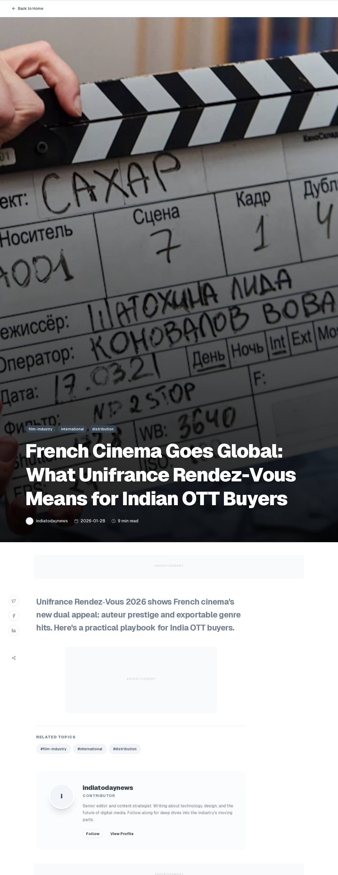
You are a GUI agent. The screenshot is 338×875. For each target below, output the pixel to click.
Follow (93, 833)
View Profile (122, 833)
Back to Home (27, 8)
